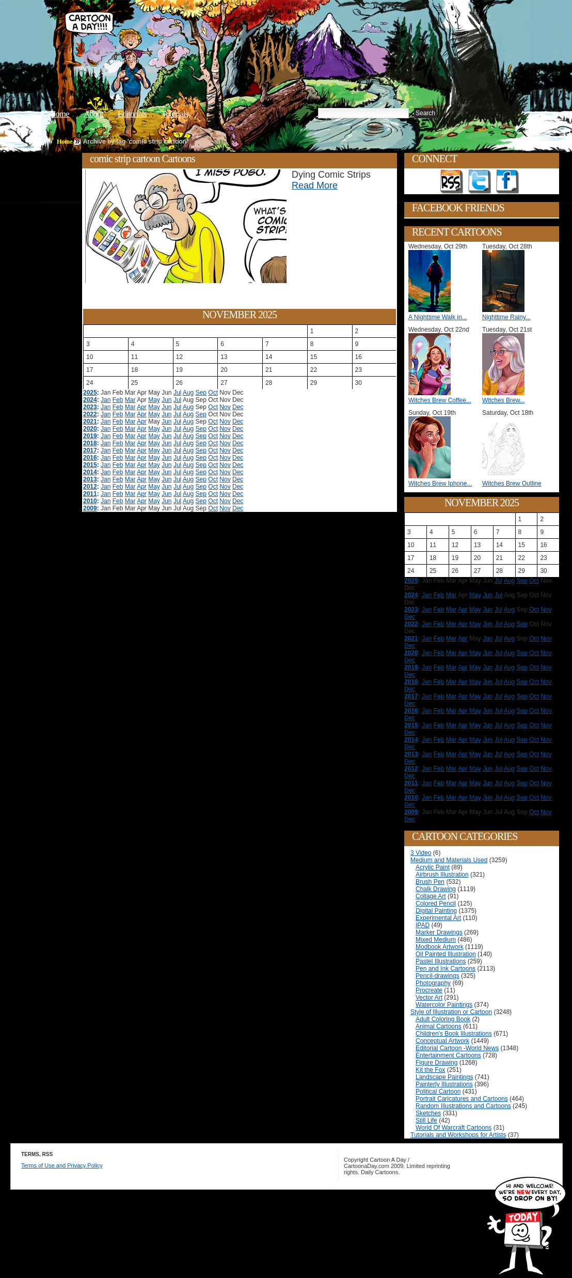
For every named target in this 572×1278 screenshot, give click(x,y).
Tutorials (174, 114)
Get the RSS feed (451, 181)
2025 (90, 392)
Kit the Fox (430, 1069)
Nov (224, 407)
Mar (130, 399)
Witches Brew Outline (512, 483)
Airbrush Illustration (442, 874)
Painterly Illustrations (444, 1084)
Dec (237, 407)
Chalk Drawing (436, 889)
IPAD (423, 925)
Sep (201, 392)
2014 (90, 472)
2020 (90, 428)
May (154, 399)
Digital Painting (436, 910)
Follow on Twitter (479, 181)
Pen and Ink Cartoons (445, 968)
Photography (433, 983)
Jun (166, 399)
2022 (90, 414)
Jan (105, 399)
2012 (90, 486)
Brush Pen (430, 881)
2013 (90, 479)
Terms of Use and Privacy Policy (62, 1165)
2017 (90, 450)
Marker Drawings (439, 932)
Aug (188, 392)
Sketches (428, 1113)
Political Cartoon (438, 1091)
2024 (90, 399)
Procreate (429, 990)
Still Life (426, 1120)
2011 (90, 493)
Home (59, 114)
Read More (315, 185)
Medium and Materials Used (448, 860)
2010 (90, 501)
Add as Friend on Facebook (507, 181)
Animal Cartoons (439, 1026)
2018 (90, 443)
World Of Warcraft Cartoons (453, 1127)
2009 (90, 508)
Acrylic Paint (433, 867)
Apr (142, 407)
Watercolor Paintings (444, 1004)
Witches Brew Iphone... (440, 483)
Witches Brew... (503, 400)
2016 (90, 457)
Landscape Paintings (444, 1077)
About (93, 114)
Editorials (132, 114)
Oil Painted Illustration (446, 954)
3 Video (420, 852)
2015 (90, 465)
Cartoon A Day (221, 34)
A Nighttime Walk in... (437, 317)
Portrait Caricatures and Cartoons (462, 1098)
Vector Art (429, 997)
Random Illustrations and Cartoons (463, 1106)
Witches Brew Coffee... (439, 400)
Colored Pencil (436, 903)
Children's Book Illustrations (454, 1033)
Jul (177, 392)
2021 (90, 421)
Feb (118, 399)
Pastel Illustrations (441, 961)
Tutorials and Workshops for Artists (458, 1135)
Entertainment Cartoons (448, 1055)
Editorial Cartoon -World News (457, 1048)
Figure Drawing (436, 1062)
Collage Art (431, 896)
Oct (213, 392)
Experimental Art (438, 918)
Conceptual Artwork (442, 1041)
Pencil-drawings (437, 975)
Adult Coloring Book (443, 1019)
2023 (90, 407)
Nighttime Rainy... (506, 317)
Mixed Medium (436, 939)
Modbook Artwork (440, 946)
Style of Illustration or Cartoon (451, 1012)
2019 (90, 436)
